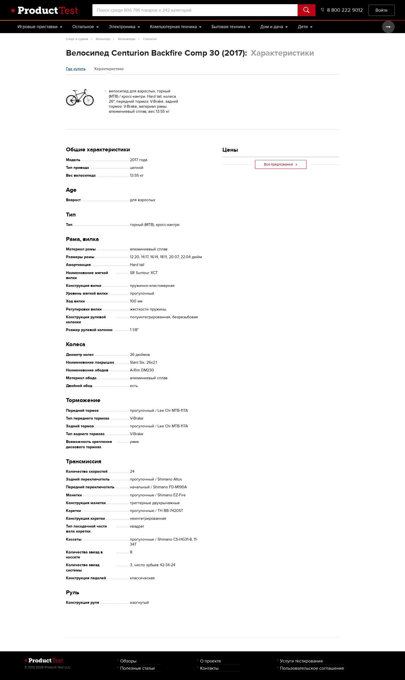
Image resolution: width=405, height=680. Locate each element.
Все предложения (280, 164)
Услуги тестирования (301, 661)
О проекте (210, 661)
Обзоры (128, 661)
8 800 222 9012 (342, 10)
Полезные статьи (137, 668)
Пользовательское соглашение (312, 668)
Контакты (209, 668)
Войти (381, 10)
